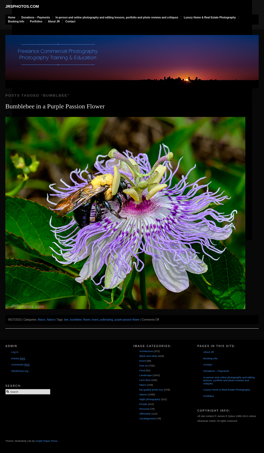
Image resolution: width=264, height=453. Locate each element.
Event (142, 360)
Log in (14, 351)
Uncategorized (147, 418)
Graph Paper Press (46, 440)
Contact (70, 21)
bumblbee (76, 319)
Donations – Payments (35, 17)
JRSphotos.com (22, 6)
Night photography (149, 399)
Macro (41, 319)
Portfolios (36, 21)
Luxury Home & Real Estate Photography (210, 17)
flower (86, 319)
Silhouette (145, 413)
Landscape (145, 375)
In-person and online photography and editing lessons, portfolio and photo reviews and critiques (116, 17)
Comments (20, 364)
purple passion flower (127, 319)
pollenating (106, 319)
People (143, 404)
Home (11, 17)
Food (142, 370)
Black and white (148, 355)
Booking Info (16, 21)
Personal (144, 408)
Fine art (143, 365)
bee (66, 319)
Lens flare (144, 380)
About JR (54, 21)
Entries (18, 358)
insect (95, 319)
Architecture (146, 351)
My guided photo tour (151, 389)
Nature (51, 319)
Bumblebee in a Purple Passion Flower (55, 106)
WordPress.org (19, 370)
